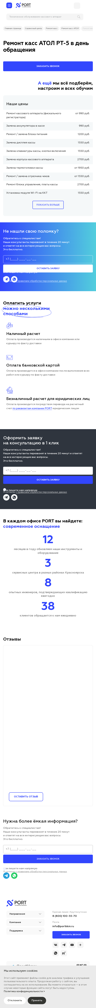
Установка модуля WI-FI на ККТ (27, 193)
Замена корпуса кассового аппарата (30, 159)
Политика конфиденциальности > (24, 991)
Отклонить (15, 1000)
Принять (37, 1000)
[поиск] (26, 16)
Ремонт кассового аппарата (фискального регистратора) (33, 115)
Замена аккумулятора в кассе (25, 126)
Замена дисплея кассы (20, 142)
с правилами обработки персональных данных (41, 281)
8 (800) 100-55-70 (64, 916)
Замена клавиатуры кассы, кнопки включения (36, 151)
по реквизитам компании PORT (32, 408)
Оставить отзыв (26, 796)
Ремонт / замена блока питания (26, 134)
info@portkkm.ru (63, 926)
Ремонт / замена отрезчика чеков (27, 176)
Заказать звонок (71, 935)
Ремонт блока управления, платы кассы (32, 184)
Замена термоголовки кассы (24, 168)
